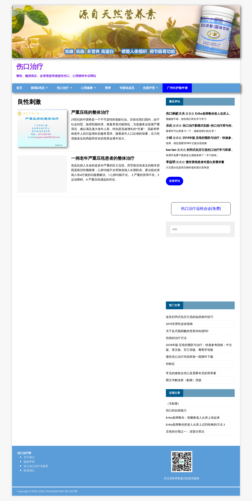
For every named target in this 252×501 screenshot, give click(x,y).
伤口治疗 (63, 88)
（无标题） (173, 403)
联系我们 (29, 470)
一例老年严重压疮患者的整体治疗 (102, 158)
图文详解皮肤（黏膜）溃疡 (183, 380)
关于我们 (29, 457)
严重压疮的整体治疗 (90, 112)
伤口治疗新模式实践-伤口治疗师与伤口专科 (211, 125)
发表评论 (174, 180)
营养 (108, 88)
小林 (169, 137)
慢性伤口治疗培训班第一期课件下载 (189, 356)
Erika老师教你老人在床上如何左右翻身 (221, 113)
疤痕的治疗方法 (176, 338)
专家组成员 (126, 88)
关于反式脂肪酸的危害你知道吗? (187, 331)
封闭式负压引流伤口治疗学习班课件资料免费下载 (219, 149)
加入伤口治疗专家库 (36, 466)
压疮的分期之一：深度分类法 (185, 431)
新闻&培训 (38, 88)
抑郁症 (170, 364)
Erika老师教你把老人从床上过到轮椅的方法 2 (195, 424)
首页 (19, 88)
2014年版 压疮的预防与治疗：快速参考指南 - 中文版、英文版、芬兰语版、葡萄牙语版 (199, 347)
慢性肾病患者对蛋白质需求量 (205, 162)
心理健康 (87, 88)
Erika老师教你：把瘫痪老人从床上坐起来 (193, 417)
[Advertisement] (197, 268)
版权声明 (29, 461)
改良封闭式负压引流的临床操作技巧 (189, 317)
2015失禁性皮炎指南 (179, 323)
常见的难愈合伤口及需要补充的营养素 (191, 373)
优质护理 (149, 88)
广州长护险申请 (177, 88)
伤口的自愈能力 (176, 410)
